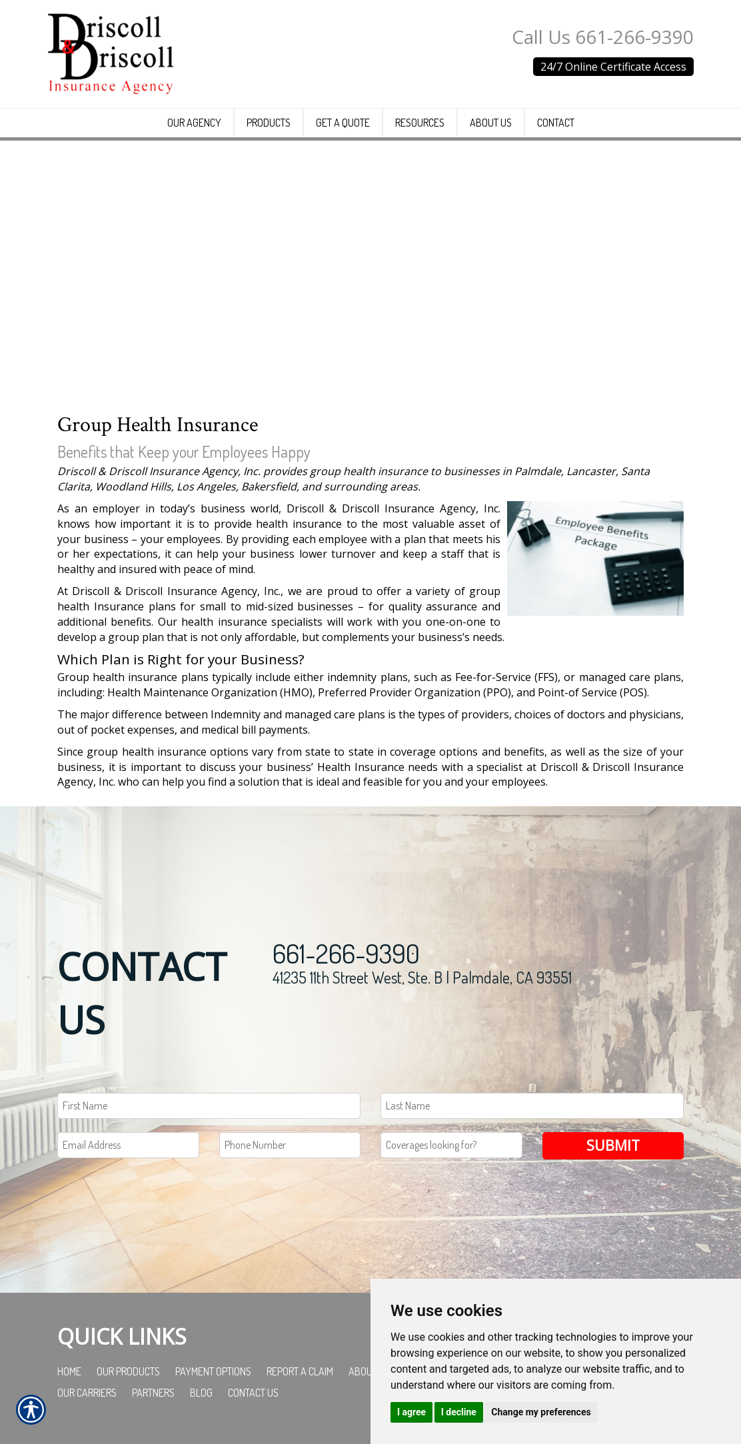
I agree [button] (411, 1412)
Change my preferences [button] (540, 1412)
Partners (153, 1392)
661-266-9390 (346, 953)
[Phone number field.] (290, 1145)
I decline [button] (458, 1412)
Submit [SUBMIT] (613, 1145)
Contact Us (253, 1392)
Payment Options (213, 1371)
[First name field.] (209, 1106)
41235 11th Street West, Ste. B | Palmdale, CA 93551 (422, 977)
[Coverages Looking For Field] (451, 1145)
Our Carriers (87, 1392)
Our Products (128, 1371)
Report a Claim (300, 1371)
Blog (201, 1392)
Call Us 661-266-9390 (603, 36)
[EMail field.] (128, 1145)
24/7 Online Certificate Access (613, 66)
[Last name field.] (532, 1106)
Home (69, 1371)
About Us (369, 1371)
